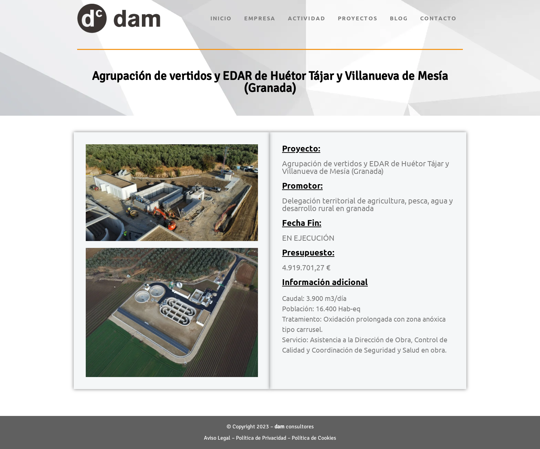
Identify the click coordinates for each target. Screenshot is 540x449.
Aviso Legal (217, 438)
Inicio (221, 18)
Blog (399, 18)
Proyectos (357, 18)
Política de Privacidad (261, 438)
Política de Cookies (314, 438)
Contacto (438, 18)
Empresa (260, 18)
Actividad (306, 18)
